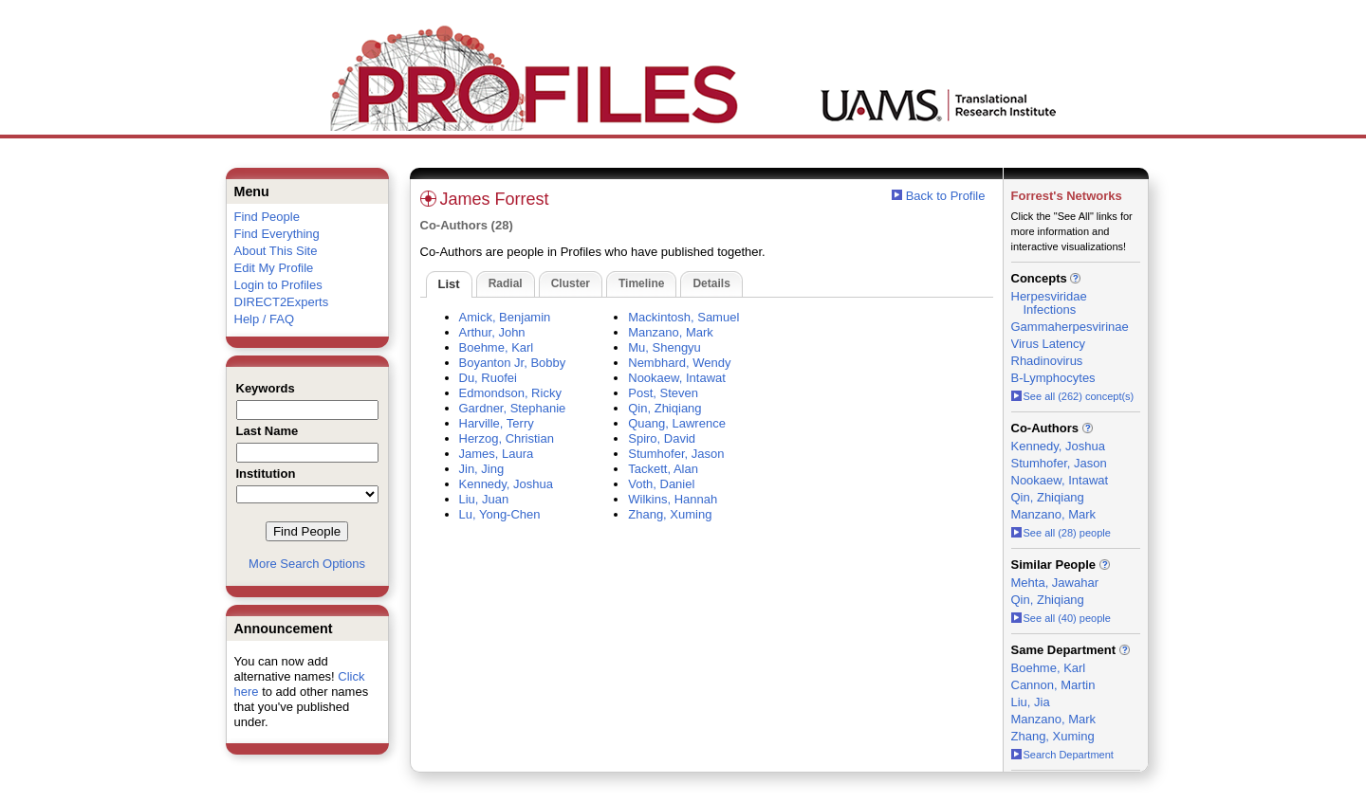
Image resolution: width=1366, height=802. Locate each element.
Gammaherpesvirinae (1070, 326)
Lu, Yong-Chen (500, 514)
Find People (267, 217)
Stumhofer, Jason (676, 454)
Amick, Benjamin (505, 317)
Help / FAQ (264, 319)
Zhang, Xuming (669, 514)
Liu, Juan (484, 499)
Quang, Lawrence (677, 423)
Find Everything (277, 234)
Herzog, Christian (506, 438)
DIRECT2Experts (281, 302)
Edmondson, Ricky (510, 393)
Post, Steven (663, 393)
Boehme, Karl (496, 347)
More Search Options (307, 563)
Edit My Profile (274, 268)
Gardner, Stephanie (512, 408)
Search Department (1062, 754)
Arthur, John (492, 332)
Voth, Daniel (661, 484)
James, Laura (496, 454)
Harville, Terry (496, 423)
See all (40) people (1061, 618)
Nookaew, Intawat (677, 378)
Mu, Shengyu (664, 347)
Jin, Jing (482, 469)
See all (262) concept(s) (1073, 396)
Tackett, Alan (663, 469)
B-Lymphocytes (1053, 378)
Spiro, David (661, 438)
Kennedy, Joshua (506, 484)
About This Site (276, 251)
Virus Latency (1048, 344)
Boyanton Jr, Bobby (512, 362)
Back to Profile (946, 196)
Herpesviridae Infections (1049, 303)
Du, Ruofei (488, 378)
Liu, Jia (1030, 702)
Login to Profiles (278, 285)
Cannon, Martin (1053, 685)
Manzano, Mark (670, 332)
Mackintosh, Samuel (683, 317)
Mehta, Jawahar (1055, 582)
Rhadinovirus (1047, 361)
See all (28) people (1061, 532)
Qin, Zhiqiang (664, 408)
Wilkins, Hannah (672, 499)
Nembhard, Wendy (679, 362)
